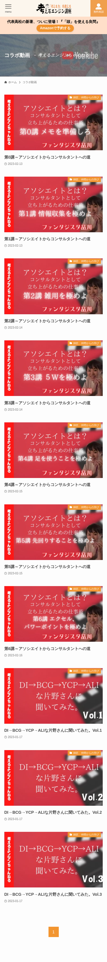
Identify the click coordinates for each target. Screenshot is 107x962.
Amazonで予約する (55, 28)
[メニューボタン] (8, 8)
